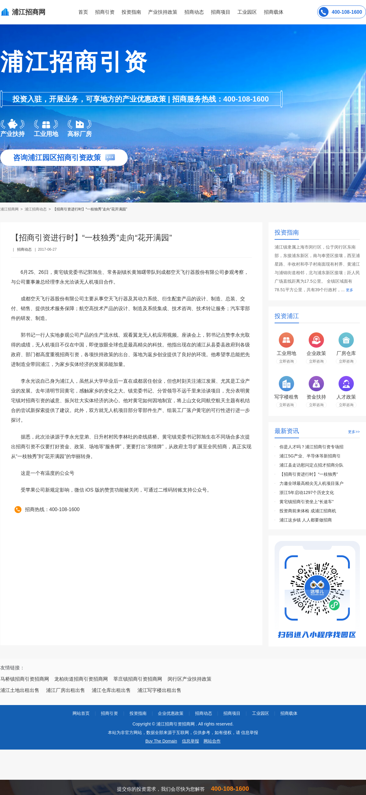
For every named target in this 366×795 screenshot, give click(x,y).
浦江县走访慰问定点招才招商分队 (311, 465)
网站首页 (81, 713)
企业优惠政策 (170, 713)
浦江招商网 (10, 209)
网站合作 (212, 741)
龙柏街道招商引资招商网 (81, 679)
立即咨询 (286, 361)
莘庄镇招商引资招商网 (137, 679)
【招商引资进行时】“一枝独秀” (308, 474)
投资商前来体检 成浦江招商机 (307, 510)
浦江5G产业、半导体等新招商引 (310, 455)
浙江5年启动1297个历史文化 (306, 492)
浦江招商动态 (36, 209)
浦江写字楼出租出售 (159, 690)
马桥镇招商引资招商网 (24, 679)
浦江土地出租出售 (19, 690)
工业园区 (247, 12)
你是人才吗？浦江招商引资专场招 (311, 446)
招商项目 (220, 12)
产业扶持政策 (162, 12)
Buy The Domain (161, 741)
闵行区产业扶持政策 (189, 679)
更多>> (354, 432)
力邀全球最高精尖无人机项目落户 (311, 483)
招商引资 (105, 12)
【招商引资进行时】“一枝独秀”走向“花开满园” (90, 209)
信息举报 (190, 741)
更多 (349, 290)
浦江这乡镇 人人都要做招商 (305, 519)
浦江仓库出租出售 (111, 690)
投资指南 (131, 12)
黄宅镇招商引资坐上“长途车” (306, 501)
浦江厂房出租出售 (65, 690)
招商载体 (288, 713)
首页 (83, 12)
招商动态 (194, 12)
